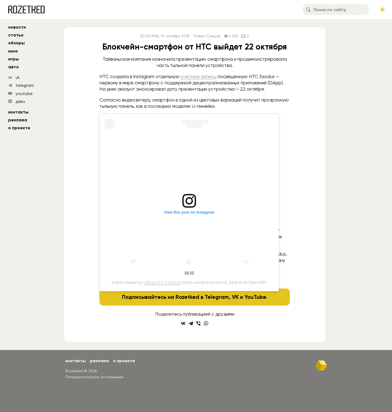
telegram (25, 85)
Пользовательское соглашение (94, 377)
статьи (15, 35)
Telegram (217, 297)
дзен (20, 101)
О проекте (19, 127)
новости (17, 27)
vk (18, 77)
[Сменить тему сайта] (382, 9)
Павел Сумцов (207, 36)
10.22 (189, 273)
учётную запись (198, 76)
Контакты (18, 112)
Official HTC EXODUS (162, 282)
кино (13, 51)
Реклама (17, 119)
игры (13, 59)
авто (13, 66)
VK (235, 297)
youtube (24, 93)
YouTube (255, 297)
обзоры (16, 42)
